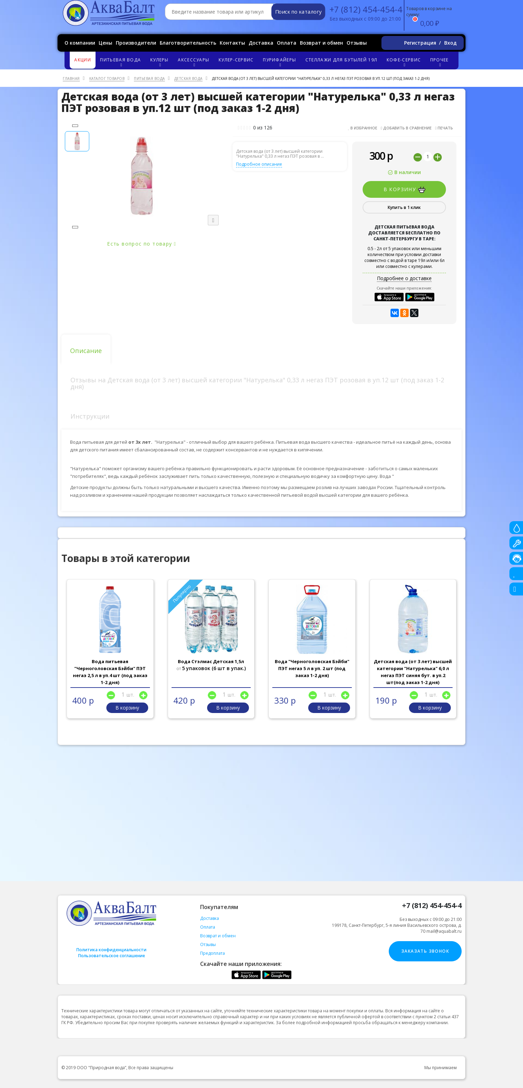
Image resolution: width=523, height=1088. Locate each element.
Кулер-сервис (236, 60)
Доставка (261, 42)
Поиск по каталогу (298, 11)
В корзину (404, 189)
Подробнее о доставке (404, 278)
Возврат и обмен (321, 42)
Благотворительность (188, 42)
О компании (80, 42)
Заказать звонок (425, 951)
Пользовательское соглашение (111, 956)
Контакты (232, 42)
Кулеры (160, 62)
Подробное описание (259, 164)
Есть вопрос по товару (141, 243)
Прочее (440, 62)
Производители (136, 42)
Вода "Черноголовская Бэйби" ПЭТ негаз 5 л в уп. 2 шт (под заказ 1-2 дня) (312, 668)
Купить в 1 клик (404, 207)
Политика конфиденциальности (111, 950)
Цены (105, 42)
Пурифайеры (280, 62)
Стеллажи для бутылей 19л (341, 60)
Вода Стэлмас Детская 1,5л (211, 661)
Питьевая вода (121, 62)
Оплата (286, 42)
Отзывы (357, 42)
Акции (82, 60)
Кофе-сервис (405, 62)
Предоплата (212, 953)
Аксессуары (194, 62)
